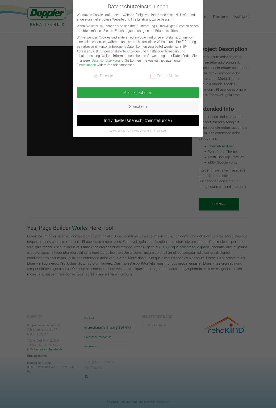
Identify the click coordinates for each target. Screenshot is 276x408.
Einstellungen (86, 65)
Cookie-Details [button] (117, 130)
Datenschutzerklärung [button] (140, 130)
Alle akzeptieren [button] (138, 92)
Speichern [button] (138, 106)
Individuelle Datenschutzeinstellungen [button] (138, 120)
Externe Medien (165, 75)
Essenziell (103, 75)
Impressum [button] (160, 130)
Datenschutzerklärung (107, 60)
